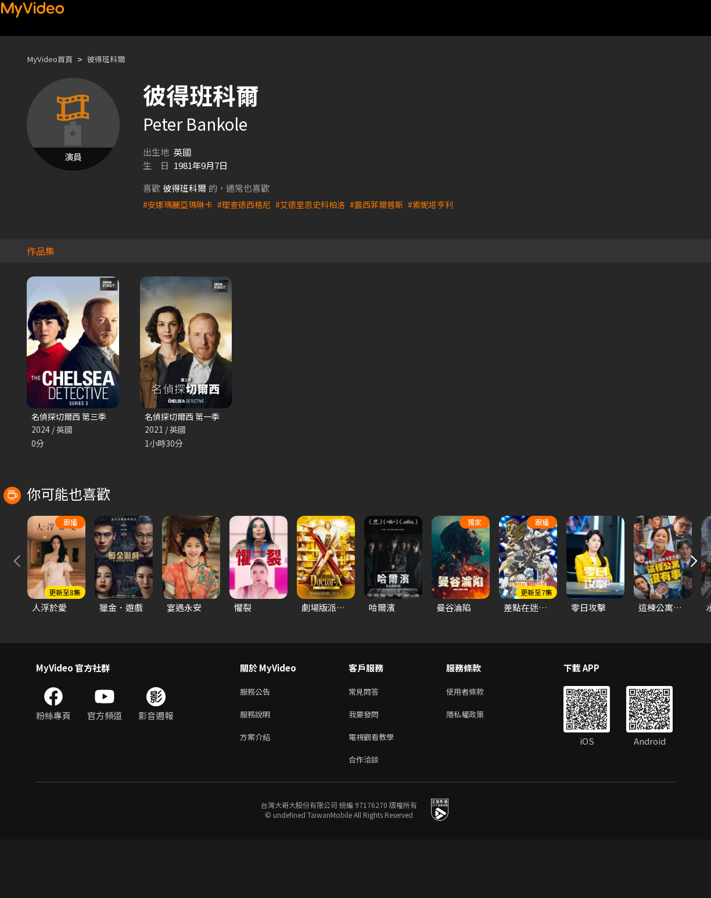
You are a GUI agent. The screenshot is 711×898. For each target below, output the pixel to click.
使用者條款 (475, 744)
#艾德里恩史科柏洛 (320, 204)
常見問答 (366, 744)
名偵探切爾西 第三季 (71, 417)
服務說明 (257, 769)
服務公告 (257, 744)
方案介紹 (257, 793)
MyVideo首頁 (53, 59)
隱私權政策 (475, 769)
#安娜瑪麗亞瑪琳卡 (180, 204)
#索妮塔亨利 (448, 204)
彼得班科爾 (116, 59)
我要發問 (366, 769)
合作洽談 (366, 817)
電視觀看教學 (375, 793)
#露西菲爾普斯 (390, 204)
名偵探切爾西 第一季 (185, 417)
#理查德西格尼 (250, 204)
